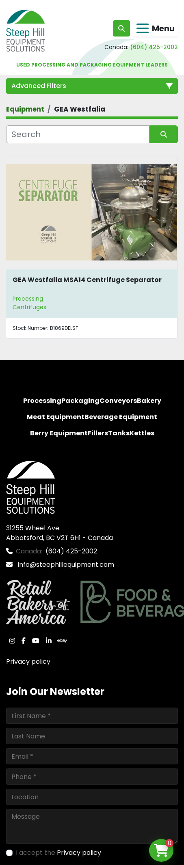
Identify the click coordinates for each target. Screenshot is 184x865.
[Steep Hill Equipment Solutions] (30, 487)
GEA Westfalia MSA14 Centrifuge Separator (87, 279)
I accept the (58, 852)
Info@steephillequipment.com (65, 564)
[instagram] (12, 640)
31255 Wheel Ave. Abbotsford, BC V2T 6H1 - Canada (59, 532)
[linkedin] (49, 640)
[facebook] (24, 640)
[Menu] (142, 28)
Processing (28, 299)
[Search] (77, 134)
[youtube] (35, 640)
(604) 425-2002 (154, 47)
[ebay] (62, 640)
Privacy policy (28, 661)
